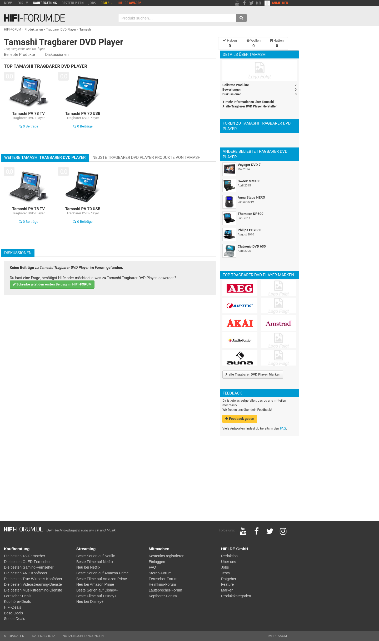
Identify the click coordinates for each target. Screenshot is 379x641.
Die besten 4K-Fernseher (24, 556)
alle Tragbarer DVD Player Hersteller (249, 106)
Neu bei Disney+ (89, 601)
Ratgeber (228, 579)
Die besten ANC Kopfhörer (25, 573)
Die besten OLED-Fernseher (27, 562)
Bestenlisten (73, 2)
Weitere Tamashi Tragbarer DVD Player (45, 157)
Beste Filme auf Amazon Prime (101, 579)
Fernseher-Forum (163, 579)
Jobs (92, 2)
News (8, 2)
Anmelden (280, 2)
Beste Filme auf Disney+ (96, 596)
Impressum (277, 636)
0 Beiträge (28, 126)
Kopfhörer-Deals (17, 601)
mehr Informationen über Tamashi (248, 102)
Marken (227, 590)
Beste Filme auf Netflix (94, 562)
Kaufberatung (45, 2)
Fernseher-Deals (17, 596)
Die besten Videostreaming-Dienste (33, 584)
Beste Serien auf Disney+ (97, 590)
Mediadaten (14, 636)
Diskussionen (56, 54)
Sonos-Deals (14, 619)
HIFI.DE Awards (130, 2)
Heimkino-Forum (162, 584)
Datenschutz (43, 636)
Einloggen (157, 562)
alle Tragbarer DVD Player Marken (252, 374)
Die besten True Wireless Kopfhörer (33, 579)
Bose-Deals (13, 613)
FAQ (283, 428)
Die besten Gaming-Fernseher (28, 567)
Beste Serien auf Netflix (95, 556)
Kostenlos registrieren (166, 556)
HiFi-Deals (12, 607)
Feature (227, 584)
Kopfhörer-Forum (163, 596)
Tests (225, 573)
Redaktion (229, 556)
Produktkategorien (236, 596)
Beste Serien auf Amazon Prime (102, 573)
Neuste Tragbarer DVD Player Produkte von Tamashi (147, 157)
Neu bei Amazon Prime (95, 584)
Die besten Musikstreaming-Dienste (33, 590)
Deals (107, 2)
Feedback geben (239, 419)
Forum (22, 2)
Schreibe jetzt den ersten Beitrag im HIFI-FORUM (52, 284)
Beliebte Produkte (19, 54)
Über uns (228, 562)
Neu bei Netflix (88, 567)
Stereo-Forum (160, 573)
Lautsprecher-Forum (165, 590)
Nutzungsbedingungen (83, 636)
